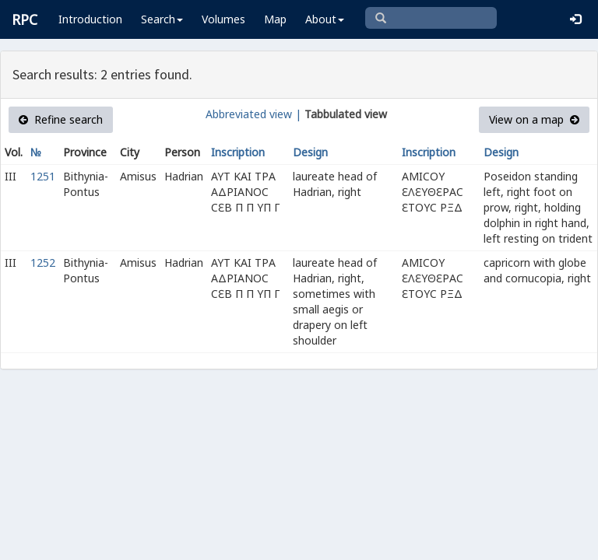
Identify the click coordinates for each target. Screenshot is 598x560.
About (324, 19)
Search (162, 19)
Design (310, 152)
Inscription (238, 152)
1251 (42, 176)
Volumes (223, 19)
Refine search (61, 119)
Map (275, 19)
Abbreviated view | (253, 114)
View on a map (534, 119)
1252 (42, 262)
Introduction (90, 19)
